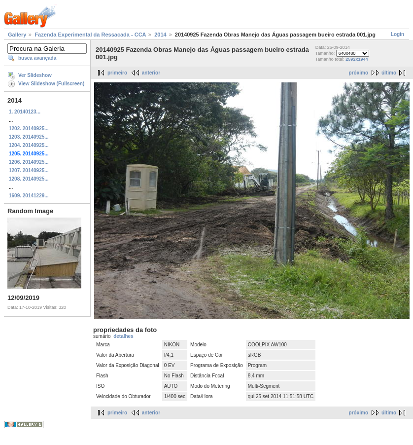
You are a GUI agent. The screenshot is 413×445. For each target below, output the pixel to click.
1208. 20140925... (29, 179)
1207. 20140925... (29, 170)
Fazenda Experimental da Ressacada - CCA (90, 34)
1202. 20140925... (29, 128)
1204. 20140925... (29, 145)
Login (397, 34)
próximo (358, 72)
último (388, 72)
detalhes (123, 336)
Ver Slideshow (35, 75)
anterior (151, 72)
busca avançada (37, 58)
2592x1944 (356, 59)
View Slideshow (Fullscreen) (51, 83)
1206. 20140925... (29, 162)
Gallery (17, 34)
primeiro (117, 72)
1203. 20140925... (29, 137)
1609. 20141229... (29, 195)
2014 (160, 34)
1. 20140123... (24, 111)
